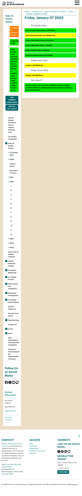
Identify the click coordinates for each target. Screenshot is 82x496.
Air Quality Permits (12, 278)
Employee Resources (37, 451)
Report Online (7, 467)
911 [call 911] (13, 469)
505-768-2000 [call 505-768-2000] (15, 464)
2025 (12, 247)
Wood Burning (13, 320)
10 (11, 226)
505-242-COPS (7, 474)
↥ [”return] (79, 436)
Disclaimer (33, 446)
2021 (11, 177)
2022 (71, 12)
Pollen (12, 159)
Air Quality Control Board (13, 301)
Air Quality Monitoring (12, 271)
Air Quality (37, 12)
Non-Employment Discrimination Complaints (13, 341)
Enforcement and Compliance (13, 286)
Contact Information (10, 393)
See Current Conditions (12, 100)
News (10, 333)
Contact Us (12, 325)
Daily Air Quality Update (55, 12)
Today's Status (12, 165)
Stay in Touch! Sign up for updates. (66, 464)
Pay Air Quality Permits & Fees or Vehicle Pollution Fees (12, 125)
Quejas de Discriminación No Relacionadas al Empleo (13, 354)
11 (11, 230)
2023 (12, 239)
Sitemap (32, 453)
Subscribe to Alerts (13, 172)
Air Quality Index (14, 154)
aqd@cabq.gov (10, 411)
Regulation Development (13, 294)
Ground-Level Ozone (13, 314)
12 (11, 234)
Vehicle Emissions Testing (11, 263)
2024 (12, 243)
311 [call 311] (6, 464)
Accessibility (34, 448)
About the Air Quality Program (13, 254)
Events (10, 329)
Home (27, 12)
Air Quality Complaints (12, 138)
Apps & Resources (12, 308)
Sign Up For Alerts (12, 107)
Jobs (31, 444)
